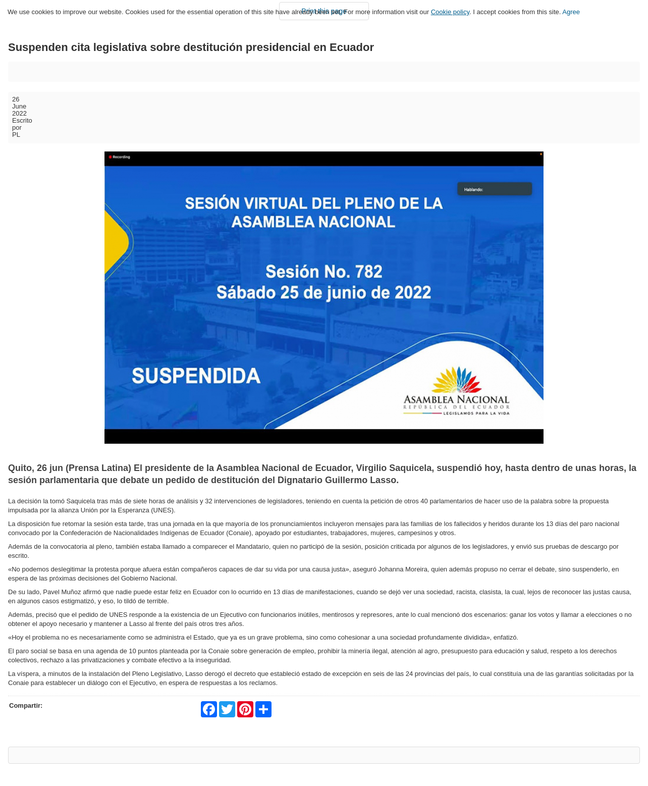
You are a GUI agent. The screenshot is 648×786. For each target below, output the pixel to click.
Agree (571, 12)
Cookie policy (450, 12)
